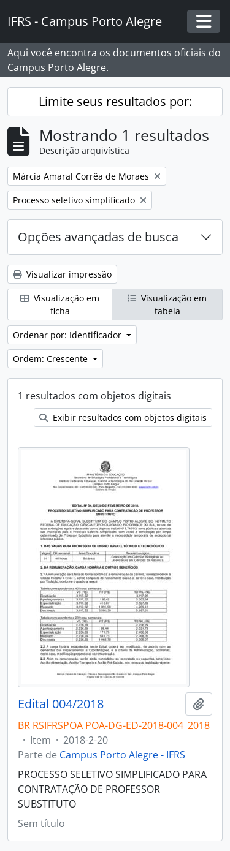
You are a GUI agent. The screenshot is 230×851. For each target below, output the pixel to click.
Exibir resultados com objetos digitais (123, 417)
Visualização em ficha (59, 304)
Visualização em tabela (167, 304)
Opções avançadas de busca (98, 237)
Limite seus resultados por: (115, 101)
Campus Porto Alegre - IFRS (122, 755)
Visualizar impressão (62, 274)
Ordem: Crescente (51, 359)
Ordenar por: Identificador (68, 335)
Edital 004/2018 (61, 704)
